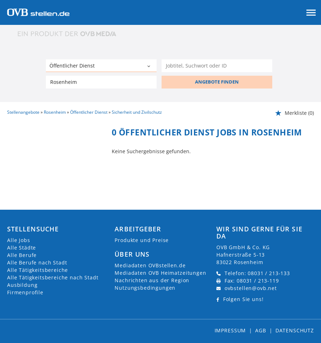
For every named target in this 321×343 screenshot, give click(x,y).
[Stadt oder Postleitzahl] (101, 82)
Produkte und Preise (142, 240)
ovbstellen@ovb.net (251, 288)
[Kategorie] (94, 66)
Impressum (230, 330)
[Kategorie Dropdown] (149, 66)
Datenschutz (294, 330)
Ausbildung (22, 285)
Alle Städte (21, 247)
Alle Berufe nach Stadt (37, 262)
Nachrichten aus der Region (152, 280)
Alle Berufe (22, 255)
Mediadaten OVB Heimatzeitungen (160, 272)
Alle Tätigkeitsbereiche (37, 270)
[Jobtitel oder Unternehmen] (217, 65)
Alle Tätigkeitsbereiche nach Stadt (53, 277)
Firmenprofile (25, 292)
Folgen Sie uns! (243, 299)
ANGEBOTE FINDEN (217, 82)
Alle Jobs (18, 240)
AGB (260, 330)
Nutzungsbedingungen (145, 287)
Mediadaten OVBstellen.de (150, 265)
